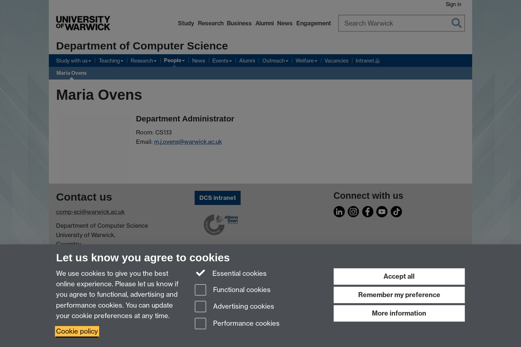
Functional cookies (233, 290)
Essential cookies (231, 273)
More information (399, 313)
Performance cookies (237, 324)
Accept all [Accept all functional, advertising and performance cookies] (399, 276)
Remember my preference (399, 295)
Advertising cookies (234, 307)
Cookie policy (77, 331)
